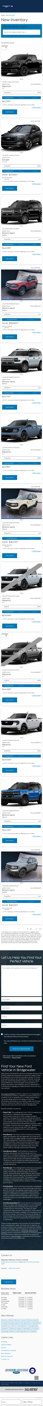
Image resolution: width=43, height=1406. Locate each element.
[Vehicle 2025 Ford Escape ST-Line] (21, 137)
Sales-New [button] (5, 1293)
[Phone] (21, 1016)
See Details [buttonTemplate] (10, 112)
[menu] (39, 6)
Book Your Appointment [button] (21, 1049)
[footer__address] (21, 1263)
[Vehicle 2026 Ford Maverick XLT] (21, 63)
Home (3, 15)
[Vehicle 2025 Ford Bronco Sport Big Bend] (21, 285)
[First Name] (21, 999)
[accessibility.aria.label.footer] (31, 1389)
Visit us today (16, 1236)
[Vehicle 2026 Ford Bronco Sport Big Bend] (21, 210)
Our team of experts (8, 1094)
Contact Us (9, 1282)
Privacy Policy (16, 1057)
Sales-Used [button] (17, 1293)
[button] (36, 107)
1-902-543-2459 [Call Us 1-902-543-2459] (14, 1268)
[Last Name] (21, 1008)
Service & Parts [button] (30, 1293)
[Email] (21, 1025)
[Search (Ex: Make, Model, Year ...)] (21, 32)
